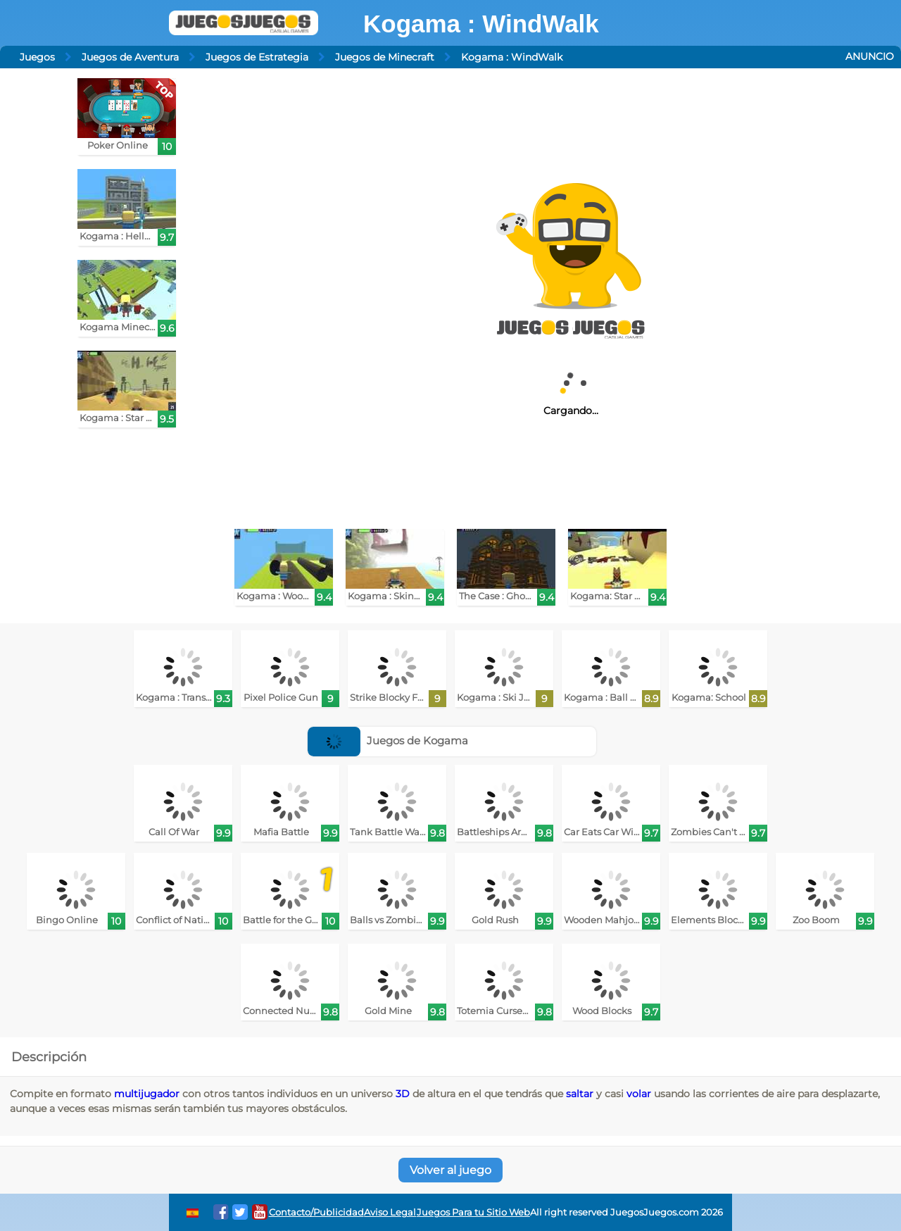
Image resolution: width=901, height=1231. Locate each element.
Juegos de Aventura (130, 57)
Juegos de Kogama (388, 740)
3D (403, 1093)
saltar (579, 1093)
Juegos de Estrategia (257, 57)
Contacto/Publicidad (316, 1212)
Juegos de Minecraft (384, 57)
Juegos (37, 57)
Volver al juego (450, 1170)
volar (638, 1093)
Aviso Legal (390, 1212)
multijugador (146, 1093)
